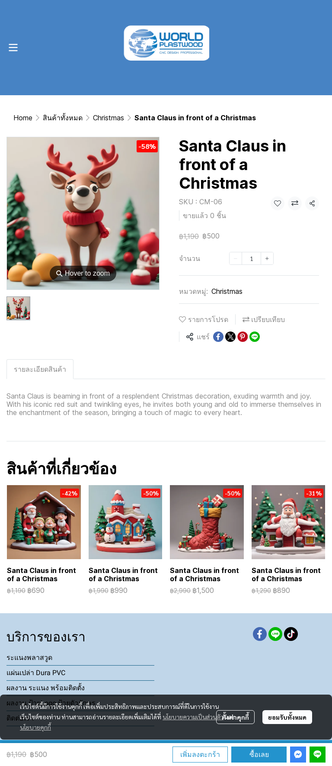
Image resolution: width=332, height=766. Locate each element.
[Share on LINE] (254, 337)
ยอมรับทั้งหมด (287, 717)
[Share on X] (230, 337)
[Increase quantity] (267, 258)
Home (22, 117)
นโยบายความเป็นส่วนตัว (193, 717)
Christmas (108, 117)
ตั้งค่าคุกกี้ (235, 717)
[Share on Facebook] (218, 337)
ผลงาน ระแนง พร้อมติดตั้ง (45, 688)
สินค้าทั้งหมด (63, 117)
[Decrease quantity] (236, 258)
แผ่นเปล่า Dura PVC (35, 673)
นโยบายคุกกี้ (35, 727)
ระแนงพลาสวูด (29, 657)
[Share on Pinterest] (242, 337)
